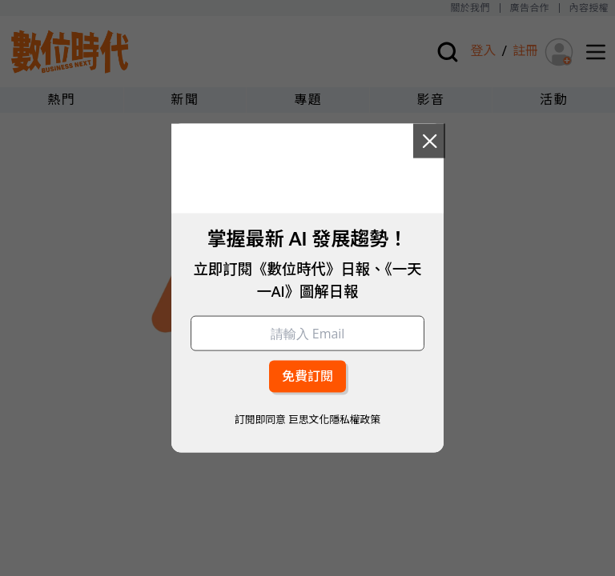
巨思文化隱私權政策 (334, 419)
